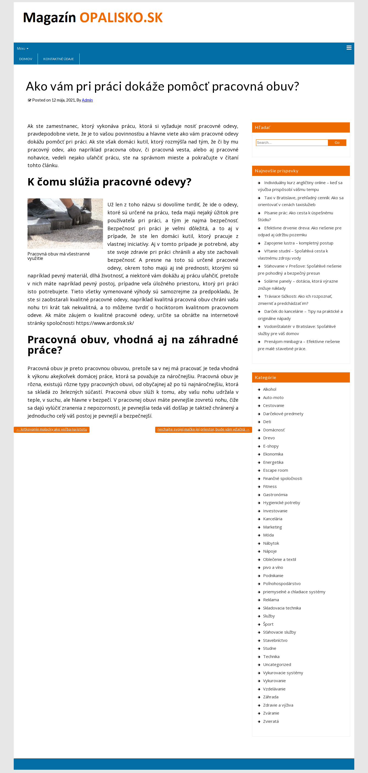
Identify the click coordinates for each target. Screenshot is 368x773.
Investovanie (275, 510)
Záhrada (270, 696)
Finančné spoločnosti (282, 478)
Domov (25, 59)
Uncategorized (277, 664)
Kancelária (272, 518)
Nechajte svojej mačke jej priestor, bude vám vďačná (204, 429)
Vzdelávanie (274, 689)
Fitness (270, 486)
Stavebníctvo (275, 640)
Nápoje (270, 551)
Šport (268, 624)
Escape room (275, 470)
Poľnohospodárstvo (282, 583)
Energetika (273, 462)
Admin (87, 100)
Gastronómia (275, 494)
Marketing (272, 527)
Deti (267, 421)
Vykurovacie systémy (283, 672)
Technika (271, 656)
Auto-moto (273, 397)
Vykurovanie (274, 680)
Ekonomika (273, 454)
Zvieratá (271, 721)
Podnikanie (273, 575)
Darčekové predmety (283, 413)
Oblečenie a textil (279, 559)
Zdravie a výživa (278, 705)
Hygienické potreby (281, 502)
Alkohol (269, 389)
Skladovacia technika (282, 608)
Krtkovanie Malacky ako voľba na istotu (51, 429)
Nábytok (271, 543)
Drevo (269, 437)
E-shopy (271, 446)
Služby (269, 616)
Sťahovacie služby (279, 632)
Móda (268, 535)
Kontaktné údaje (58, 59)
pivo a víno (273, 567)
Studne (269, 648)
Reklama (271, 599)
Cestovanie (273, 405)
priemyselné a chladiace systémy (294, 591)
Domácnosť (274, 429)
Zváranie (271, 713)
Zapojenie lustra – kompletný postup (298, 243)
